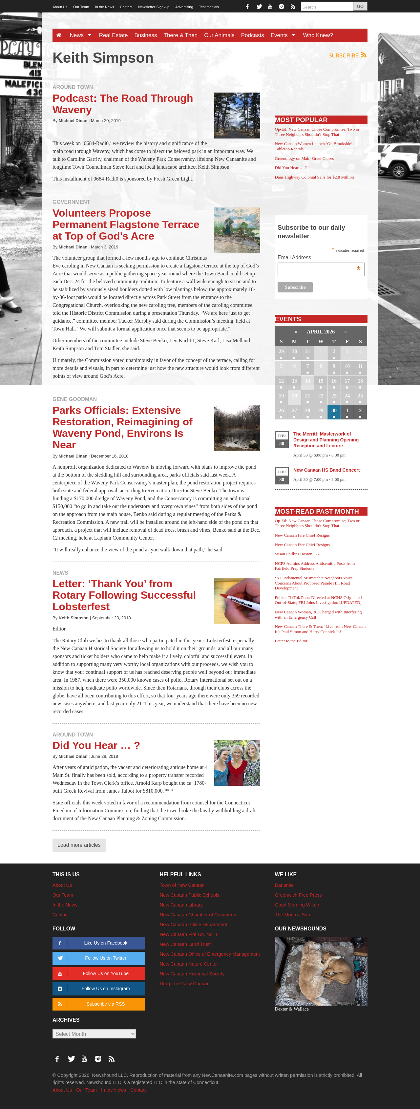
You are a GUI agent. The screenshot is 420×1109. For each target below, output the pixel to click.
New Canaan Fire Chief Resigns (302, 535)
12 (281, 381)
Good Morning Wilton (297, 904)
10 (347, 366)
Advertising (184, 7)
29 (281, 351)
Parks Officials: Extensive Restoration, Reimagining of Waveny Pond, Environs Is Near (122, 427)
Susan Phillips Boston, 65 (297, 553)
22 (321, 395)
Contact (126, 7)
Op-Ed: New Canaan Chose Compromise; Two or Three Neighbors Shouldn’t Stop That (317, 132)
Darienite (284, 885)
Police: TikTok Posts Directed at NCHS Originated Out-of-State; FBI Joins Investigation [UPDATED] (318, 600)
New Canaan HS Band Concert (326, 470)
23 (334, 395)
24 (347, 395)
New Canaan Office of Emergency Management (210, 954)
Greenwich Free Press (298, 895)
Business (146, 35)
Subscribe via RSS (90, 1004)
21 (307, 395)
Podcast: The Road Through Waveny (122, 104)
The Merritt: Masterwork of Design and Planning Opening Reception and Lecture (326, 439)
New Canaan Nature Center (189, 964)
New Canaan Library (181, 904)
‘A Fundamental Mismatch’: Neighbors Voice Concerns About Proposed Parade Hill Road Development (314, 582)
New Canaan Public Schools (190, 895)
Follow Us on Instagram (92, 988)
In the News (104, 7)
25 (360, 395)
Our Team (81, 7)
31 (307, 351)
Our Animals (219, 35)
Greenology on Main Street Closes (304, 158)
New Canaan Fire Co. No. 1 (189, 934)
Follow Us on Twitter (90, 958)
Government (71, 202)
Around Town (72, 87)
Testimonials (209, 7)
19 (281, 395)
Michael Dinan (73, 120)
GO (360, 6)
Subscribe (348, 55)
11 (360, 366)
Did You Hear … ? (96, 745)
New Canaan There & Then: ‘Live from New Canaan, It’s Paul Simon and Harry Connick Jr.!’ (321, 629)
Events (285, 35)
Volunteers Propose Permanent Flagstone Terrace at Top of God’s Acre (126, 224)
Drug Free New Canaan (185, 983)
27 (294, 410)
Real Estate (113, 35)
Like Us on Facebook (91, 943)
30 (294, 351)
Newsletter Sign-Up (153, 7)
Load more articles (79, 845)
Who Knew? (318, 35)
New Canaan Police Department (193, 924)
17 (347, 381)
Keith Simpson (74, 617)
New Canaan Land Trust (185, 944)
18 (360, 381)
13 (294, 381)
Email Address (319, 258)
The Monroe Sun (292, 914)
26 (281, 410)
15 (321, 381)
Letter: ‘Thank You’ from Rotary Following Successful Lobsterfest (124, 595)
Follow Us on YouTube (92, 973)
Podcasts (252, 35)
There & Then (181, 35)
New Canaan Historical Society (192, 973)
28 (307, 410)
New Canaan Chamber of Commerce (199, 914)
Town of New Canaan (182, 885)
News (82, 35)
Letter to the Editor (291, 640)
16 (334, 381)
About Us (59, 7)
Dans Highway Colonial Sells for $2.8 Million (314, 177)
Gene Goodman (74, 399)
